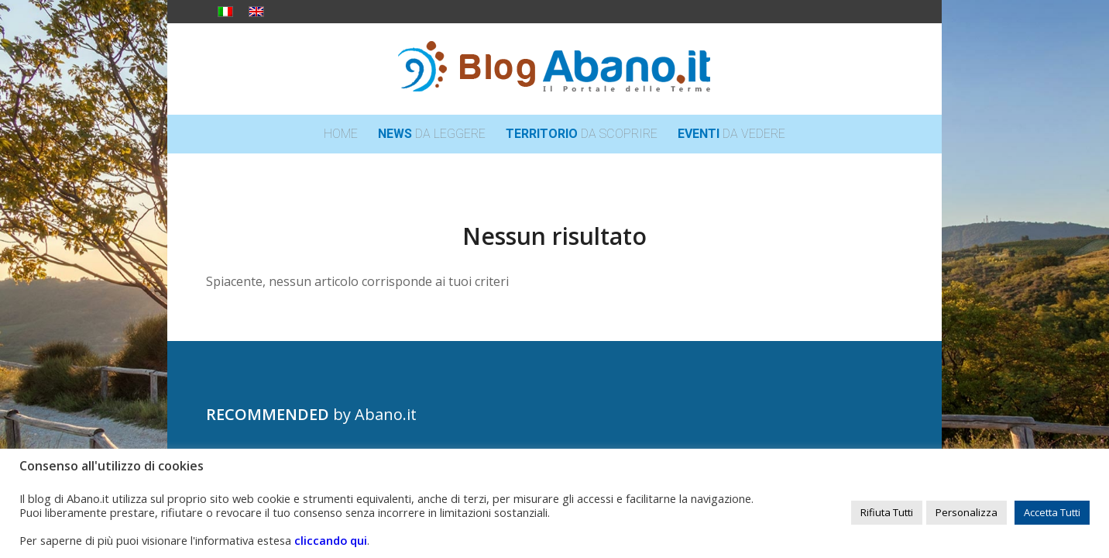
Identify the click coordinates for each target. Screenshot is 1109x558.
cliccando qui (330, 540)
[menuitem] (341, 134)
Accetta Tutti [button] (1052, 512)
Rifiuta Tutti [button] (886, 512)
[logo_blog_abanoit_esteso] (554, 69)
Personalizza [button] (966, 512)
